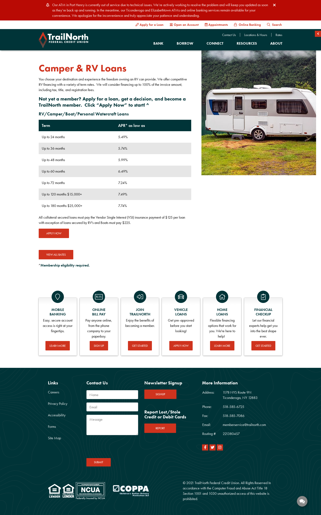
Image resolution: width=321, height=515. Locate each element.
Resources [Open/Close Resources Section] (247, 43)
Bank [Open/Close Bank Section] (158, 43)
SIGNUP (160, 394)
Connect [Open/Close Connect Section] (215, 43)
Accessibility (57, 415)
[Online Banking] (247, 24)
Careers (53, 392)
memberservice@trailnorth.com (244, 424)
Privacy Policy (57, 403)
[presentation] (117, 448)
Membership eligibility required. (65, 265)
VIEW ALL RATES (56, 254)
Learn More (58, 346)
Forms (52, 426)
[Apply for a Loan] (150, 24)
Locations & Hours (255, 35)
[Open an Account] (184, 24)
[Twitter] (212, 447)
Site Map (54, 438)
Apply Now (53, 233)
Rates (279, 35)
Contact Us (229, 35)
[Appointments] (216, 24)
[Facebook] (205, 447)
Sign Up (99, 346)
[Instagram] (220, 447)
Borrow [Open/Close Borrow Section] (185, 43)
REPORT (160, 428)
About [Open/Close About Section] (276, 43)
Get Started (140, 346)
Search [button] (274, 25)
